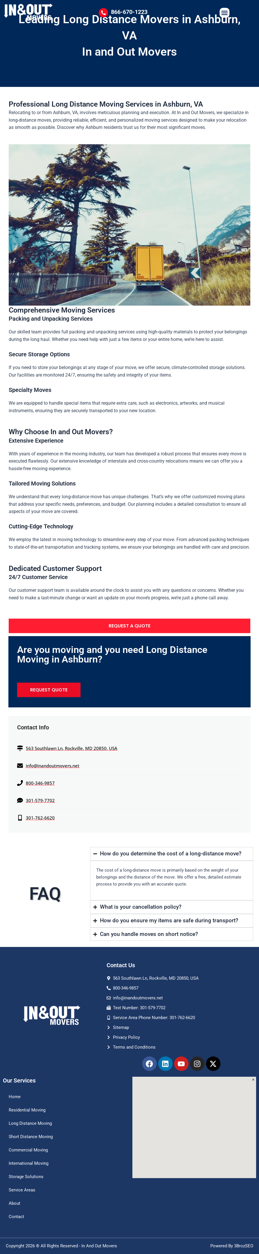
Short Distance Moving (31, 1136)
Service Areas (22, 1190)
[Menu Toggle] (224, 13)
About (14, 1203)
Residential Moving (27, 1110)
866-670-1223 (129, 11)
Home (15, 1096)
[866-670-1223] (103, 12)
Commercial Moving (28, 1150)
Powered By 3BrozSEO (231, 1245)
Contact (16, 1216)
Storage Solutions (26, 1176)
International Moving (28, 1163)
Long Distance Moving (30, 1123)
